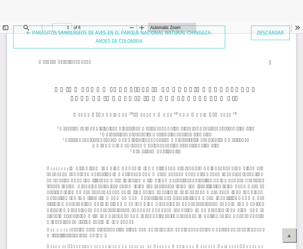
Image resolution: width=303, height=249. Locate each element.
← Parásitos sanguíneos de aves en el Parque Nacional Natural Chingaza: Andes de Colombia (119, 36)
